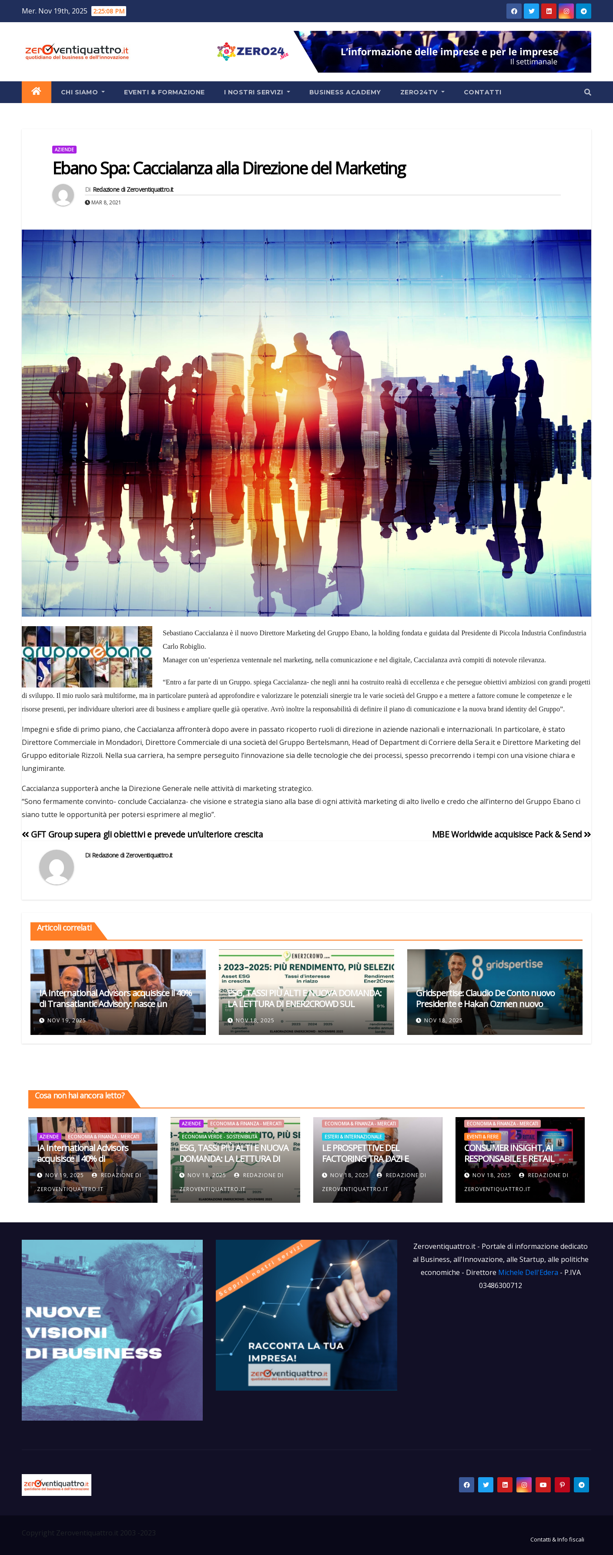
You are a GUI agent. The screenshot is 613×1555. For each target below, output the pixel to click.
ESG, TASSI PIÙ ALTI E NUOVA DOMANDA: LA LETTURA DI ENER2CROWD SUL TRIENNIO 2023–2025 (305, 1004)
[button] (587, 92)
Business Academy (345, 92)
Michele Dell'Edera (529, 1272)
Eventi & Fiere (483, 1137)
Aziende (64, 150)
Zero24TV (422, 92)
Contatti (483, 92)
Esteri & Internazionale (353, 1137)
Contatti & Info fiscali (557, 1539)
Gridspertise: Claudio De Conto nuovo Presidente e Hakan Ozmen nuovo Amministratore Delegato (485, 1004)
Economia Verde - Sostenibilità (219, 1137)
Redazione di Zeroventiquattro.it (133, 189)
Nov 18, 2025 (255, 1020)
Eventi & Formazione (164, 92)
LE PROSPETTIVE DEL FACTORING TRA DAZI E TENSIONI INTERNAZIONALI (373, 1158)
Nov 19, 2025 (66, 1020)
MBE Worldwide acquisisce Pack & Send (511, 834)
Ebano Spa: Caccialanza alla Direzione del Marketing (228, 168)
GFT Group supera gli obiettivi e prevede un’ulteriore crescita (142, 834)
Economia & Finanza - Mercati (103, 1137)
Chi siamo (83, 92)
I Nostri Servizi (257, 92)
